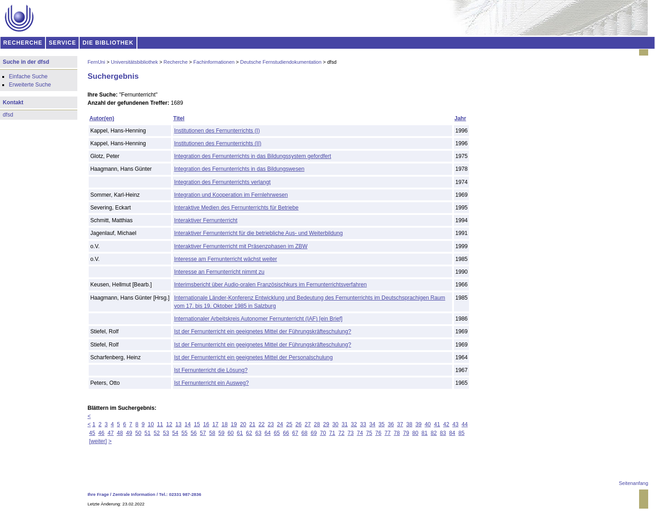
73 (351, 433)
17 (215, 424)
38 (409, 424)
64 (267, 433)
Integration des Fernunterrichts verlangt (222, 182)
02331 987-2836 (185, 494)
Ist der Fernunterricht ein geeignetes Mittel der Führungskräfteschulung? (262, 331)
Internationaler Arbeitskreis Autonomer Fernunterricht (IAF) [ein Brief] (258, 319)
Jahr (460, 118)
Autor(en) (101, 118)
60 (230, 433)
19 (234, 424)
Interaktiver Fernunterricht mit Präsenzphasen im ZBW (240, 246)
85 (461, 433)
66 (286, 433)
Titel (179, 118)
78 (397, 433)
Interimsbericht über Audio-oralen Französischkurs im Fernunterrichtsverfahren (270, 284)
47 (110, 433)
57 (203, 433)
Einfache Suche (28, 76)
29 (326, 424)
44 (465, 424)
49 (129, 433)
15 (197, 424)
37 (400, 424)
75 (369, 433)
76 (378, 433)
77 (387, 433)
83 (443, 433)
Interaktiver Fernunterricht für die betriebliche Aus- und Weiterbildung (258, 233)
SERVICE (62, 43)
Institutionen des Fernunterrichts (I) (217, 130)
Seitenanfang (633, 483)
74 (360, 433)
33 (363, 424)
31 (345, 424)
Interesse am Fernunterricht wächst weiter (225, 259)
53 (166, 433)
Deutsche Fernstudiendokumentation (281, 62)
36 (391, 424)
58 (212, 433)
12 (169, 424)
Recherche (176, 62)
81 (424, 433)
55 (184, 433)
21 (252, 424)
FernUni (96, 62)
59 (221, 433)
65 (277, 433)
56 (194, 433)
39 (418, 424)
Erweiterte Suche (30, 85)
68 (305, 433)
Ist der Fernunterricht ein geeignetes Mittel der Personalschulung (253, 357)
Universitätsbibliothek (134, 62)
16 (206, 424)
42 (446, 424)
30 (336, 424)
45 (92, 433)
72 (341, 433)
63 (258, 433)
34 (372, 424)
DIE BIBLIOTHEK (108, 43)
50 (138, 433)
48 (120, 433)
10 (151, 424)
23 (271, 424)
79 (406, 433)
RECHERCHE (22, 43)
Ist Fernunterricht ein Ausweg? (211, 383)
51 (148, 433)
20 (243, 424)
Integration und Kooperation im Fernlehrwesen (231, 195)
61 (240, 433)
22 (261, 424)
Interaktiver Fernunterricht (205, 220)
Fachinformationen (214, 62)
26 (298, 424)
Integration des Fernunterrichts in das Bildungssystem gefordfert (252, 156)
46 (101, 433)
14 (188, 424)
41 (437, 424)
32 (354, 424)
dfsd (8, 115)
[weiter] (98, 441)
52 (157, 433)
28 (317, 424)
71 (332, 433)
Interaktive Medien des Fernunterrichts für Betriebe (236, 207)
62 (249, 433)
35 (381, 424)
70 (323, 433)
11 (160, 424)
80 (415, 433)
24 (280, 424)
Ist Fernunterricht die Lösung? (211, 370)
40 (428, 424)
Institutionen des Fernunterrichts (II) (218, 143)
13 (179, 424)
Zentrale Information (134, 494)
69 (314, 433)
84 (452, 433)
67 (295, 433)
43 (455, 424)
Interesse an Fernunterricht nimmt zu (219, 272)
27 (308, 424)
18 (225, 424)
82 (434, 433)
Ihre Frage (98, 494)
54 (175, 433)
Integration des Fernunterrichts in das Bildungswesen (239, 169)
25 (289, 424)
